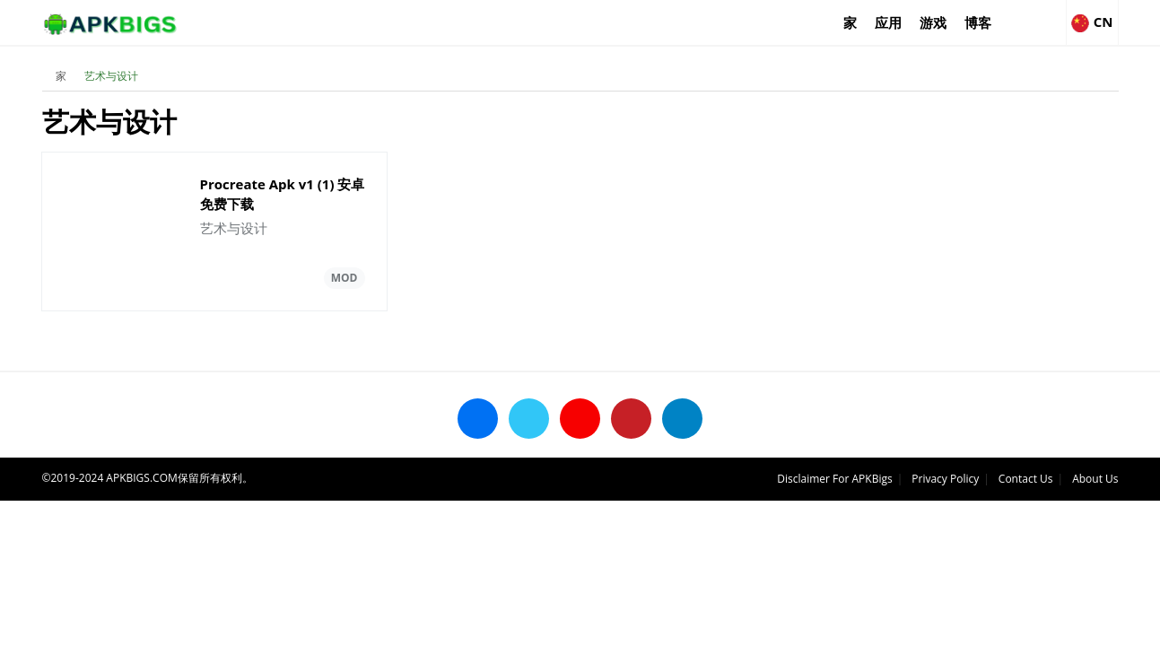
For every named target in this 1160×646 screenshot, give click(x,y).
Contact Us (1026, 478)
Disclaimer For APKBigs (834, 478)
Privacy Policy (945, 478)
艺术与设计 (111, 75)
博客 (977, 22)
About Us (1095, 478)
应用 (888, 22)
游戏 (933, 22)
